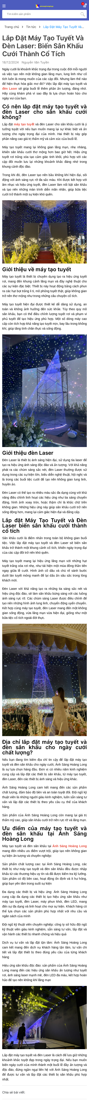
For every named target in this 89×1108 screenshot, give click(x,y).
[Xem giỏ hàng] (84, 5)
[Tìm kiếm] (82, 14)
